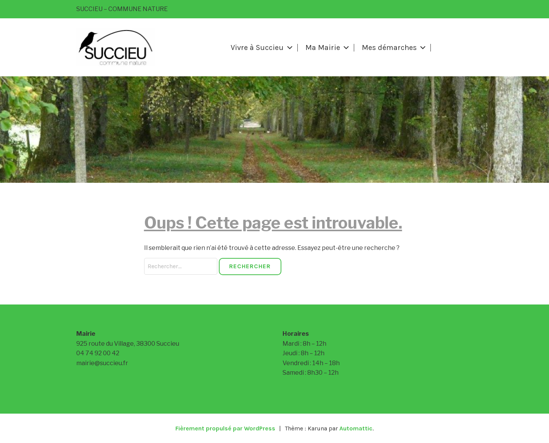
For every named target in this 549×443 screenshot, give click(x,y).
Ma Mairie (327, 48)
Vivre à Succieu (262, 48)
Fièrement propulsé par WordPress (225, 428)
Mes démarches (394, 48)
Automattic (355, 428)
